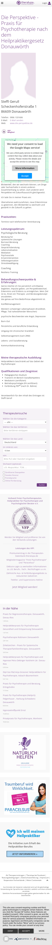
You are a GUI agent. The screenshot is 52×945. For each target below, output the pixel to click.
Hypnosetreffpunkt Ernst (14, 710)
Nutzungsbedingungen (10, 877)
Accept (25, 175)
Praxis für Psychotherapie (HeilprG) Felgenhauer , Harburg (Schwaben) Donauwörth (19, 699)
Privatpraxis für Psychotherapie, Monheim (22, 718)
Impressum (44, 877)
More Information (24, 168)
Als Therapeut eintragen (15, 875)
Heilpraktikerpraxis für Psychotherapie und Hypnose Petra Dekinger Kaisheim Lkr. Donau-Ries (24, 660)
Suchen (42, 485)
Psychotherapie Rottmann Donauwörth (21, 637)
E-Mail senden (16, 120)
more (42, 931)
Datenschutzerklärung (29, 877)
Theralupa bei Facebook (35, 875)
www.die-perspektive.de (21, 123)
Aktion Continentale (33, 880)
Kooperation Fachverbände (14, 880)
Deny (10, 931)
